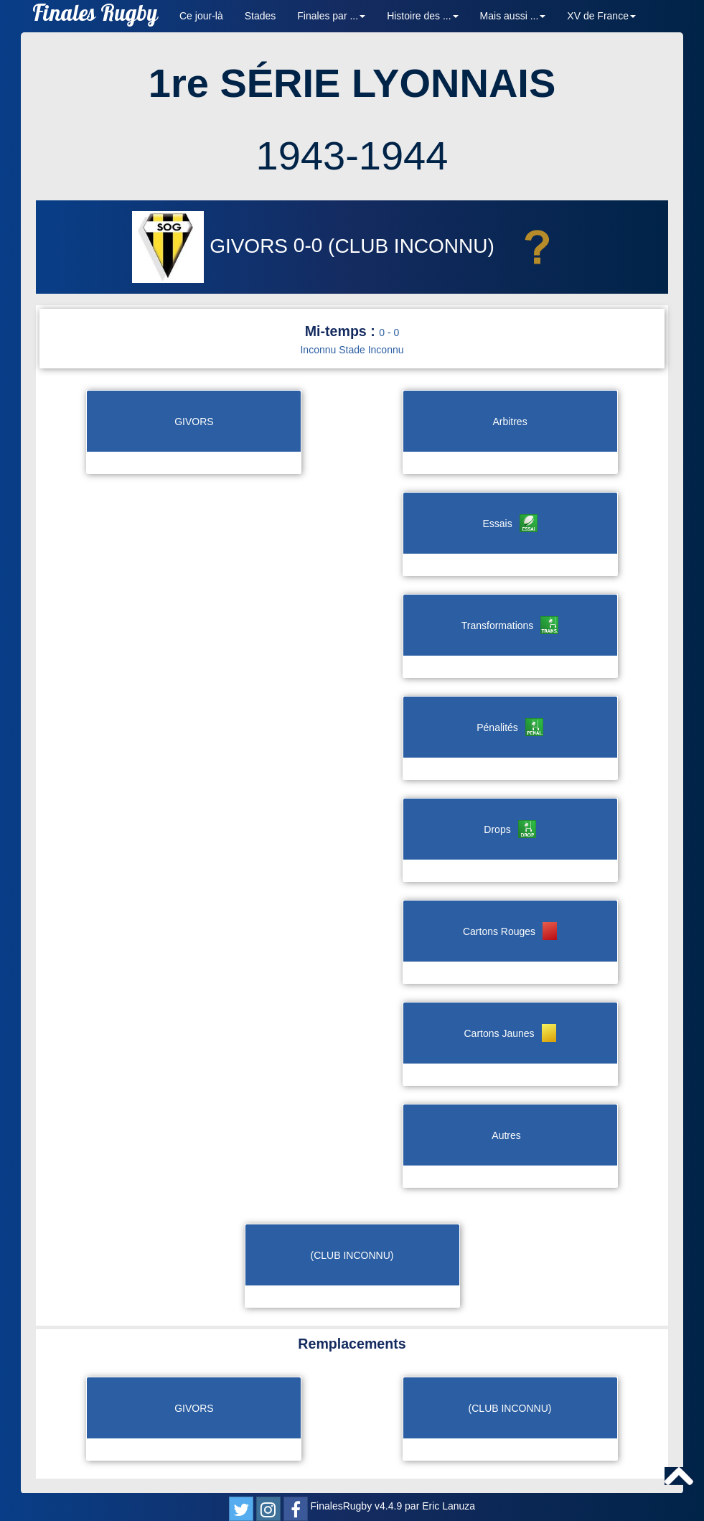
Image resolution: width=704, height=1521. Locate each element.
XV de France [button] (601, 16)
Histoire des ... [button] (422, 16)
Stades (260, 16)
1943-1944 (352, 155)
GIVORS (212, 246)
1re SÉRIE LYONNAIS (352, 83)
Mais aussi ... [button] (513, 16)
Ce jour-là (201, 16)
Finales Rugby (95, 16)
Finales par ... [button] (331, 16)
